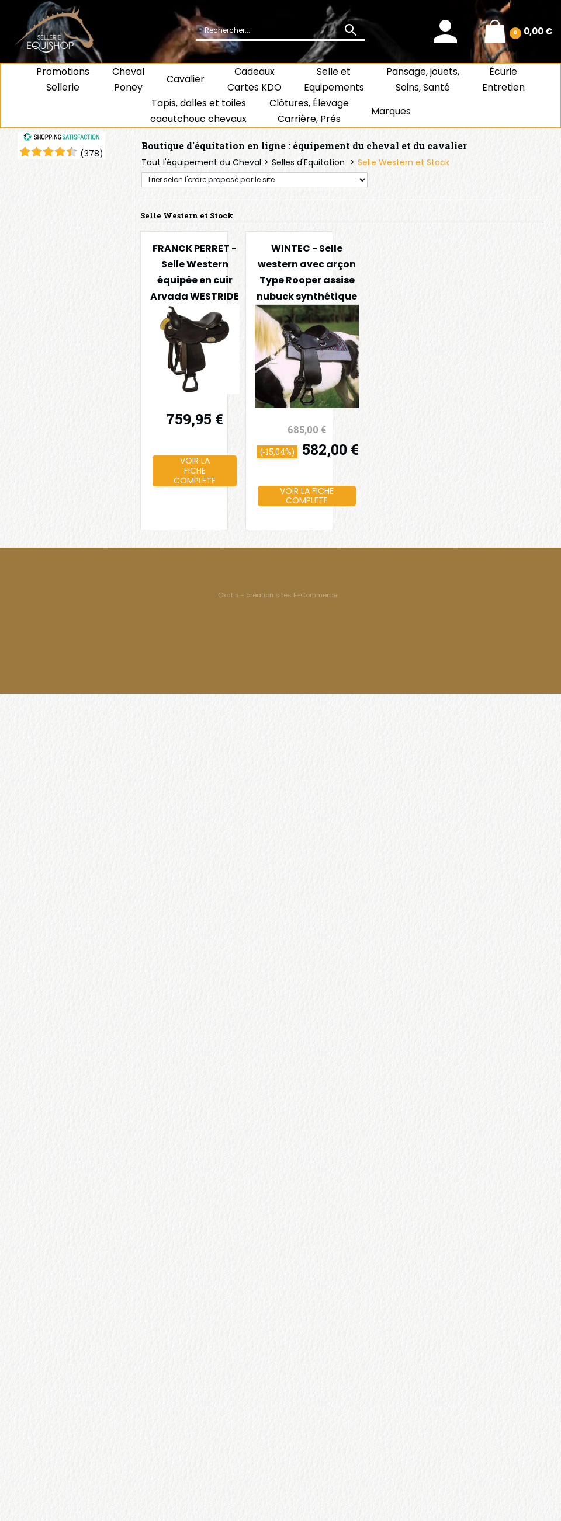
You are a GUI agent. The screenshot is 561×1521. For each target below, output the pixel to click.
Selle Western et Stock (403, 162)
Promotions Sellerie (62, 79)
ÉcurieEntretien (503, 79)
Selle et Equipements (334, 79)
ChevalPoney (128, 79)
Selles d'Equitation (309, 162)
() (91, 153)
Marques (391, 111)
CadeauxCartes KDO (254, 79)
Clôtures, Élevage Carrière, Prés (309, 111)
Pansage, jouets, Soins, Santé (422, 79)
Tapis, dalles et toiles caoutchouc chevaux (198, 111)
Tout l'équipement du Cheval (201, 162)
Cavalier (186, 79)
